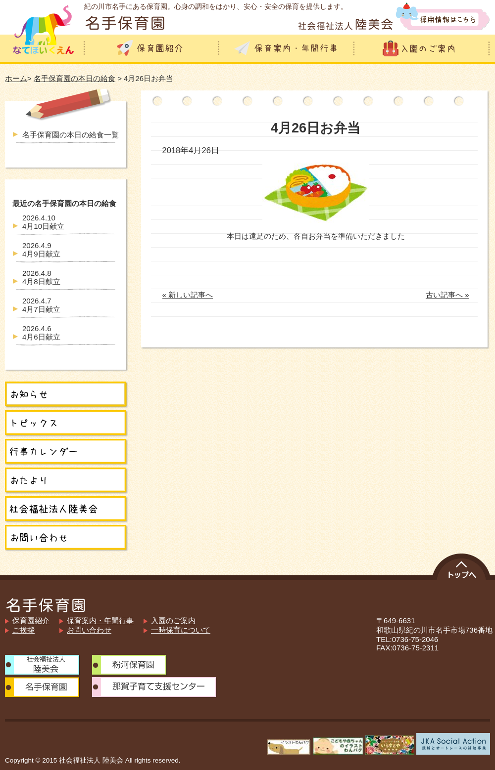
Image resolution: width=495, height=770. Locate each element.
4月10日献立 (43, 222)
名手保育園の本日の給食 (74, 78)
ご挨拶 (23, 630)
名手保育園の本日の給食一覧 (70, 134)
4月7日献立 (41, 305)
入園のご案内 (173, 620)
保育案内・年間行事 (100, 620)
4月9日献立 (41, 249)
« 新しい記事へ (187, 295)
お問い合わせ (89, 630)
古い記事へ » (447, 295)
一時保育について (180, 630)
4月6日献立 (41, 332)
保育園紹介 (31, 620)
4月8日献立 (41, 277)
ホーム (16, 78)
